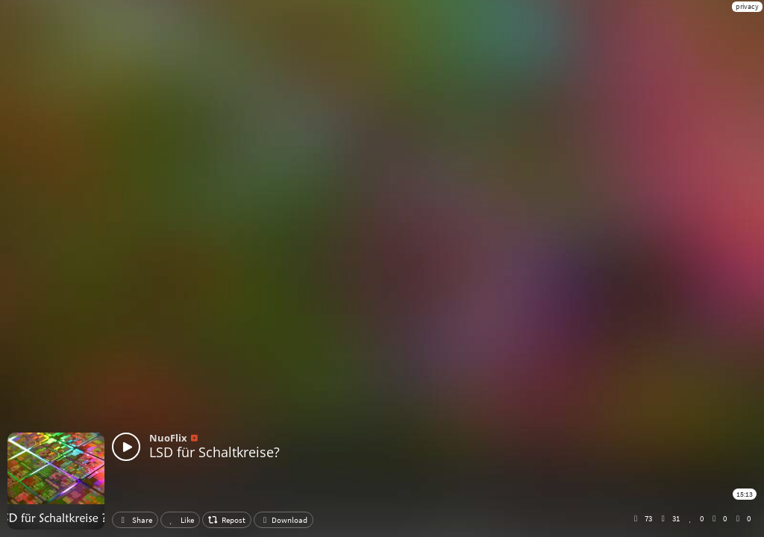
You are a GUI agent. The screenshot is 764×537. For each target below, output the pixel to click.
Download (283, 520)
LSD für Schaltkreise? (214, 452)
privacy (747, 6)
